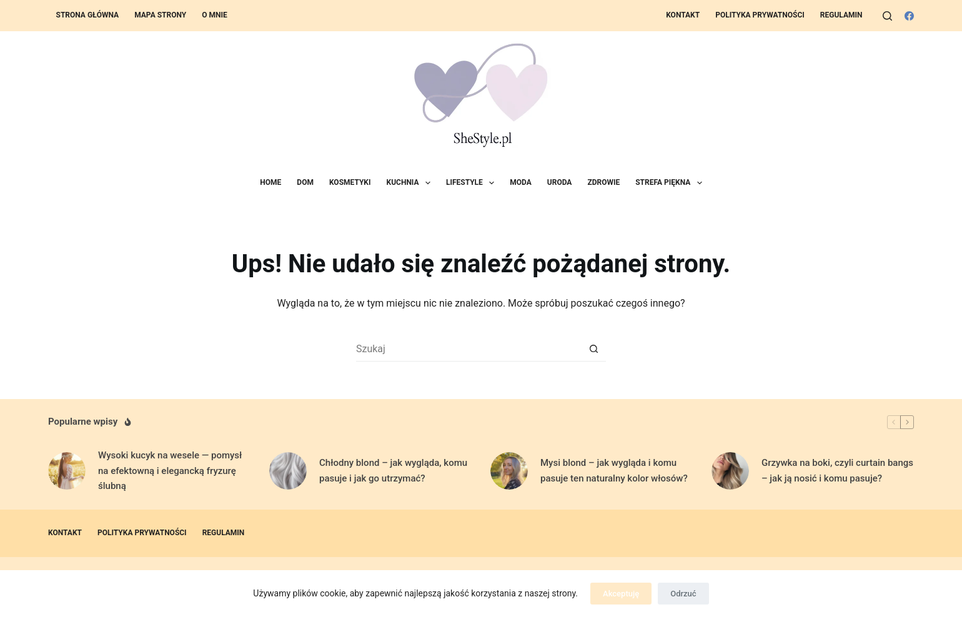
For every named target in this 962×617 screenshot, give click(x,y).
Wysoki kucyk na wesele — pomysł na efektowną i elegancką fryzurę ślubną (170, 471)
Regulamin (841, 15)
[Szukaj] (887, 16)
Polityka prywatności (760, 15)
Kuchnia (411, 182)
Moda (521, 182)
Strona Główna (87, 15)
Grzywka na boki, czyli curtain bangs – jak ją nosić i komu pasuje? (837, 470)
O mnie (214, 15)
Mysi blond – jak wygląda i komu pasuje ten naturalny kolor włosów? (614, 470)
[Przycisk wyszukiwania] (593, 349)
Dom (305, 182)
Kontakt (683, 15)
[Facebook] (909, 16)
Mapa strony (160, 15)
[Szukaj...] (468, 349)
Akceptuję (621, 593)
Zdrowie (603, 182)
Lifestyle (472, 182)
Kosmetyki (350, 182)
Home (270, 182)
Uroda (559, 182)
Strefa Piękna (671, 182)
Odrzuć (683, 593)
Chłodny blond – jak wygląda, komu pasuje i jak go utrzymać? (393, 470)
